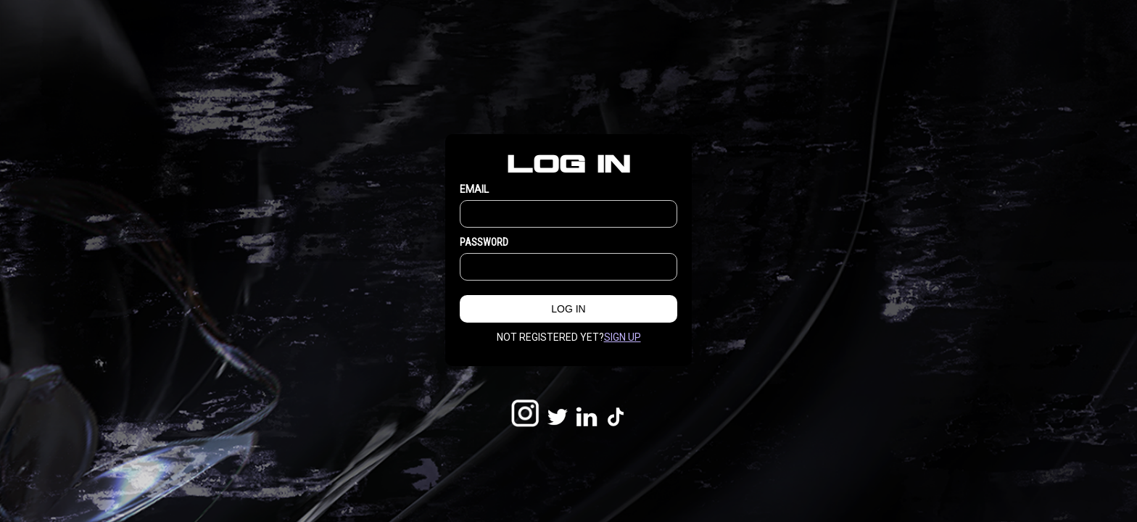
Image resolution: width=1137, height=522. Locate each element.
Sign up (622, 337)
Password (484, 242)
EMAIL (474, 189)
